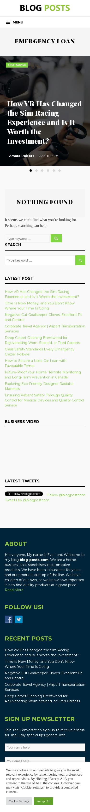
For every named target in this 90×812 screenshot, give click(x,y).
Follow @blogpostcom (66, 495)
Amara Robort (21, 156)
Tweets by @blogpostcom (27, 500)
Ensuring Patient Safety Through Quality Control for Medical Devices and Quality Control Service (44, 400)
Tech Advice (17, 65)
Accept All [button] (43, 801)
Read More (14, 590)
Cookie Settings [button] (19, 801)
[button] (14, 22)
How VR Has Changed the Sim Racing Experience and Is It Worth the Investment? (44, 122)
